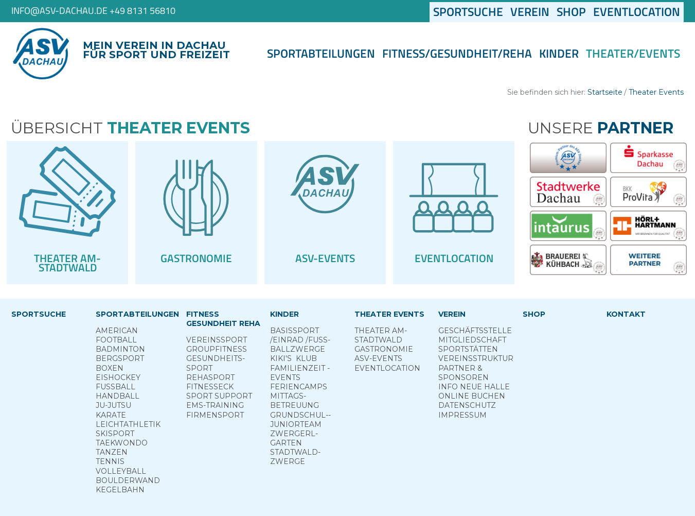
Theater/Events (633, 53)
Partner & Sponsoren (463, 373)
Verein (529, 12)
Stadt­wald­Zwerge (295, 457)
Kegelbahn (120, 489)
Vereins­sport (216, 340)
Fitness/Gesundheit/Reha (457, 53)
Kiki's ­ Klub (293, 358)
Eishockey (118, 377)
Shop (571, 12)
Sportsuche (470, 12)
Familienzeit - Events (300, 373)
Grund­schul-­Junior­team (300, 419)
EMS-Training (215, 405)
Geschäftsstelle (475, 330)
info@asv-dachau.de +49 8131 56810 (93, 11)
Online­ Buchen (471, 396)
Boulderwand (128, 480)
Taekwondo (122, 443)
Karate (111, 415)
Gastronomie (383, 349)
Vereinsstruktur (475, 358)
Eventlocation (636, 12)
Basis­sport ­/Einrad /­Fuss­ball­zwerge (300, 340)
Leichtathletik (128, 424)
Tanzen (112, 452)
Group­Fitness (216, 349)
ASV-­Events (378, 358)
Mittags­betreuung (294, 400)
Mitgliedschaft (472, 340)
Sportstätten (468, 349)
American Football (117, 335)
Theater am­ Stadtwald (380, 335)
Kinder (559, 53)
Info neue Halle (474, 386)
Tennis (110, 461)
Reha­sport (210, 377)
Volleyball (121, 471)
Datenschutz (467, 405)
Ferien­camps (298, 386)
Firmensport (215, 415)
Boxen (109, 368)
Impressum (462, 415)
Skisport (115, 433)
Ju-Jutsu (113, 405)
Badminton (120, 349)
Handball (117, 396)
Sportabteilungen (321, 53)
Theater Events (656, 92)
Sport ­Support (219, 396)
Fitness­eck (210, 386)
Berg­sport (120, 358)
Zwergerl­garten (294, 438)
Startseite (604, 92)
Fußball (115, 386)
